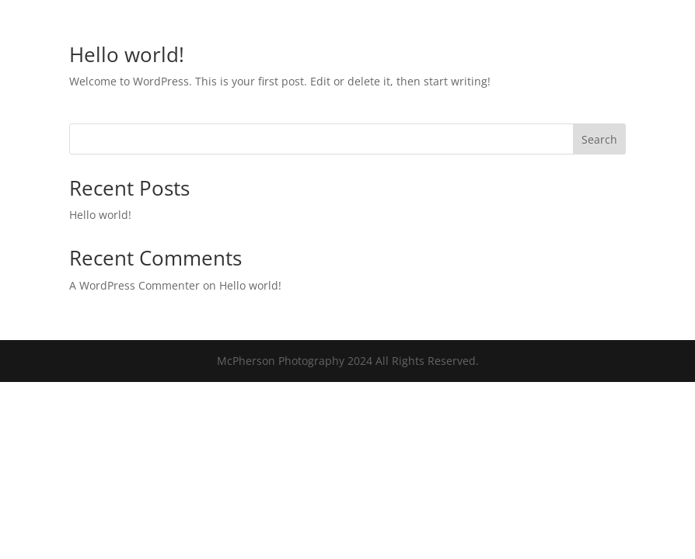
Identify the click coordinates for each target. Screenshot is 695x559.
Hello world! (126, 54)
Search (599, 139)
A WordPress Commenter (134, 285)
